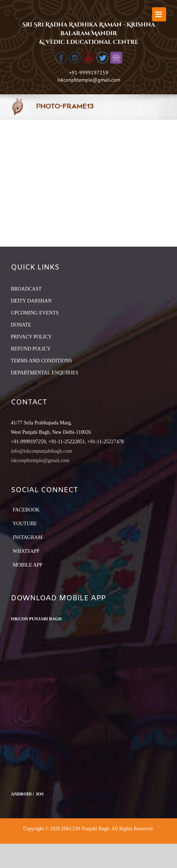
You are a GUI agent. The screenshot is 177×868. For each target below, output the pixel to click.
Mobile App (27, 565)
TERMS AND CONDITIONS (41, 360)
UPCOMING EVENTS (35, 313)
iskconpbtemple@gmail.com (88, 80)
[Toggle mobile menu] (159, 14)
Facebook (26, 510)
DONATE (21, 325)
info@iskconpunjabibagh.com (41, 451)
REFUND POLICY (31, 348)
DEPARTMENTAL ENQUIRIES (44, 372)
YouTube (25, 523)
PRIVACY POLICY (31, 337)
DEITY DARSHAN (31, 301)
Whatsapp (26, 551)
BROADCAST (26, 289)
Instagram (27, 537)
